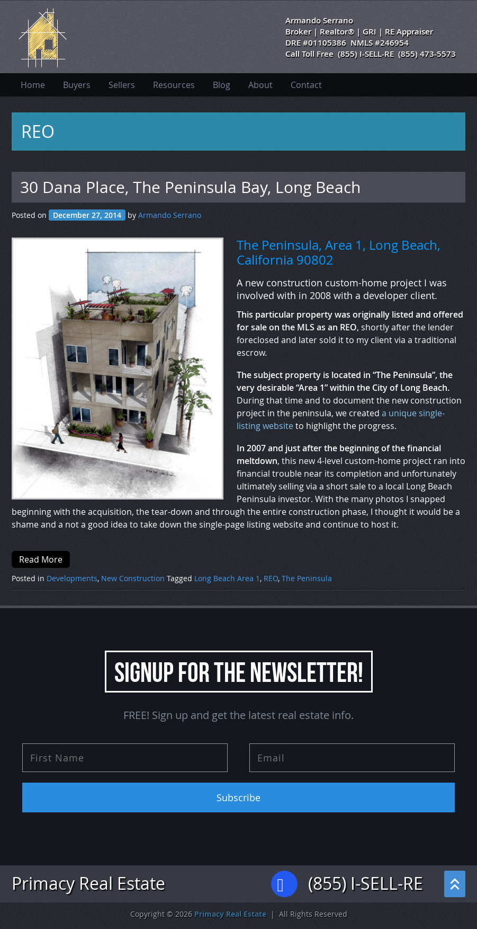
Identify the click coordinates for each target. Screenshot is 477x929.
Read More (40, 559)
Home (33, 85)
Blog (221, 85)
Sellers (122, 85)
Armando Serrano (169, 215)
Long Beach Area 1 (227, 578)
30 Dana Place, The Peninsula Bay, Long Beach (190, 187)
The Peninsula (307, 578)
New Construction (133, 578)
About (260, 85)
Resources (174, 85)
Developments (72, 578)
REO (271, 578)
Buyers (77, 85)
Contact (306, 85)
